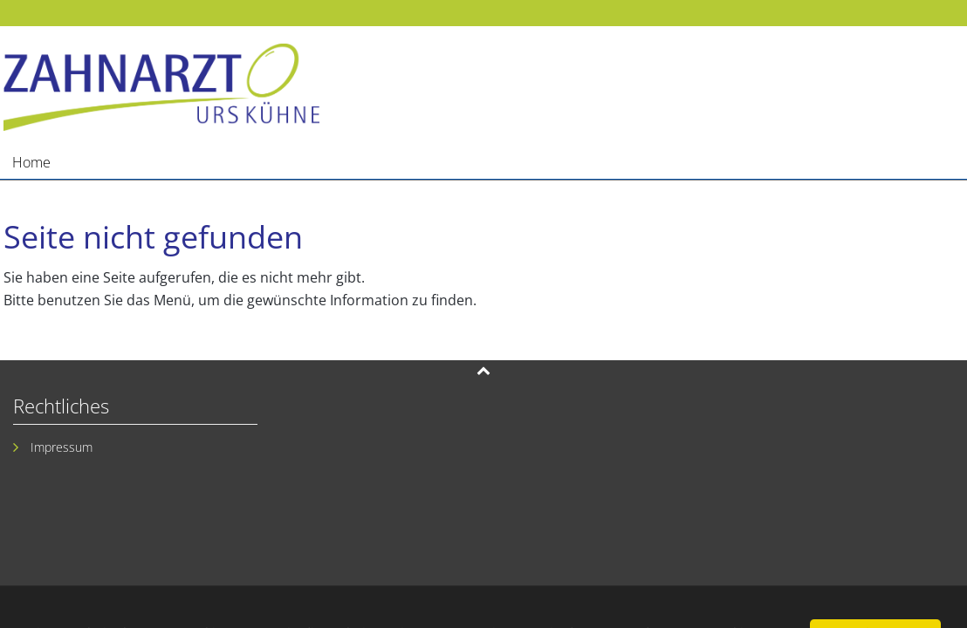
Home (31, 162)
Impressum (62, 447)
